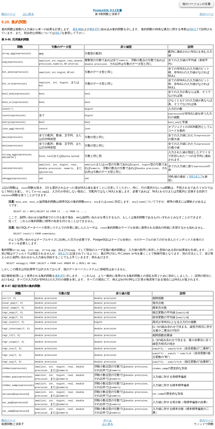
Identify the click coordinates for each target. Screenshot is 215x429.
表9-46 (77, 29)
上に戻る (28, 14)
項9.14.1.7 (195, 176)
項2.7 (58, 32)
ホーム (107, 421)
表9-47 (94, 29)
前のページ (8, 14)
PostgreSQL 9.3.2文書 (107, 10)
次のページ (206, 14)
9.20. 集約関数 (14, 22)
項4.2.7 (193, 29)
